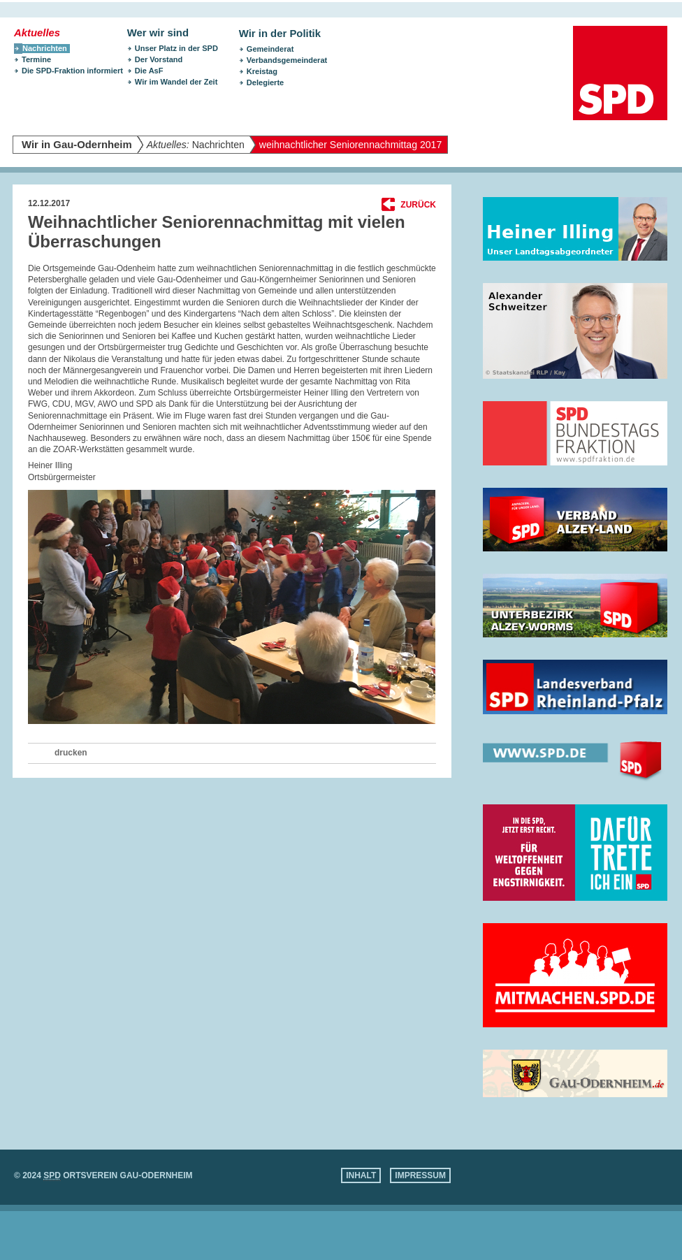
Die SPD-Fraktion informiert (72, 70)
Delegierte (265, 82)
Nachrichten (196, 144)
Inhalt (361, 1175)
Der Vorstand (159, 59)
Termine (36, 59)
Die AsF (149, 70)
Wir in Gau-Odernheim (77, 144)
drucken (71, 753)
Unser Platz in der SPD (176, 48)
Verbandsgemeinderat (287, 60)
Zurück (418, 205)
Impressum (420, 1175)
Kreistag (262, 71)
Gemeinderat (270, 49)
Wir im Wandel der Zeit (176, 82)
